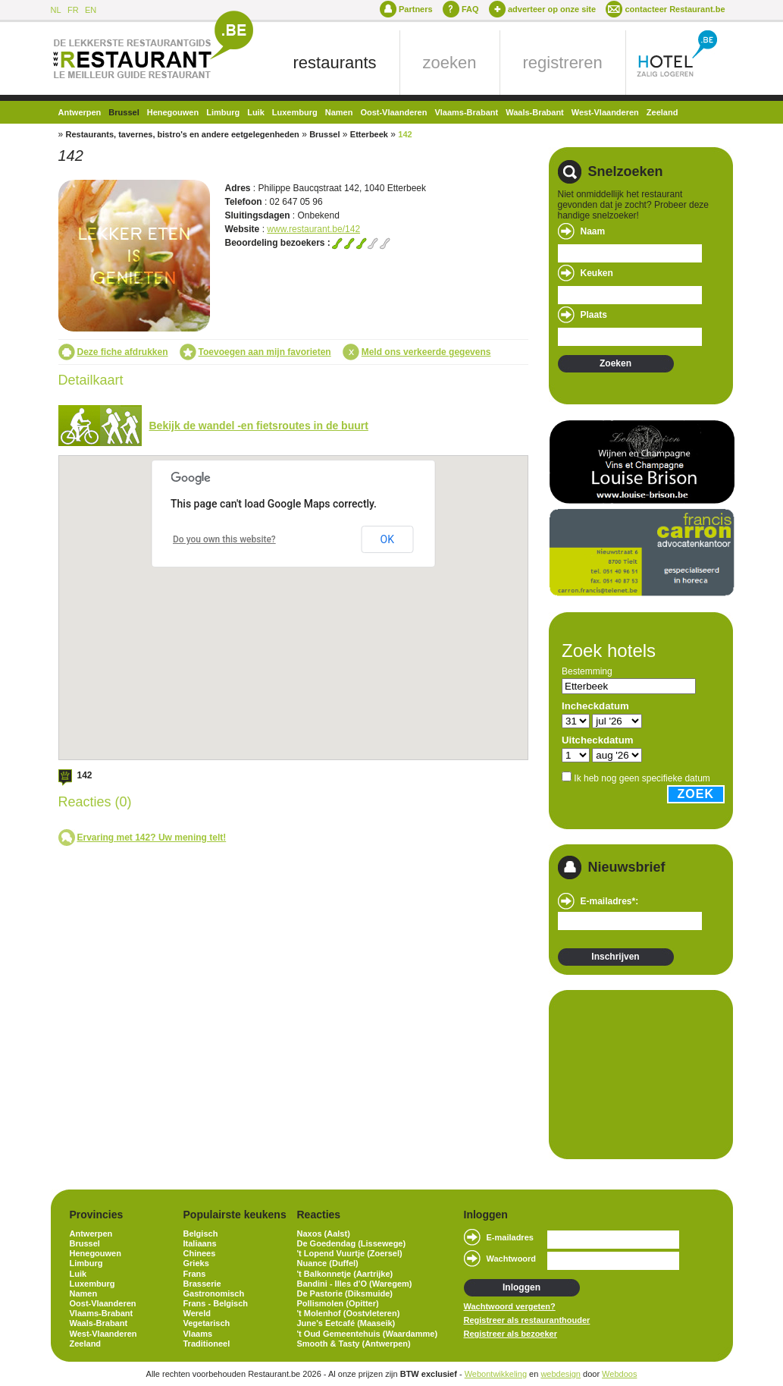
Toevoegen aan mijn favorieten (265, 352)
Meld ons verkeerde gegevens (426, 352)
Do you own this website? (224, 539)
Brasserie (202, 1283)
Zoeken (615, 363)
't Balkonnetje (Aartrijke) (345, 1273)
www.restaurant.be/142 (313, 229)
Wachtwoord (512, 1258)
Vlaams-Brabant (466, 112)
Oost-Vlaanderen (393, 112)
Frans (194, 1273)
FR (73, 9)
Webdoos (619, 1373)
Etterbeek (369, 134)
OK (387, 539)
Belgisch (200, 1233)
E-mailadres (510, 1237)
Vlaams (198, 1333)
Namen (339, 112)
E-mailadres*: (610, 901)
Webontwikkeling (496, 1373)
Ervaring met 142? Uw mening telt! (152, 837)
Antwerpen (80, 112)
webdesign (560, 1373)
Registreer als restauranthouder (527, 1320)
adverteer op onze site (552, 9)
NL (56, 9)
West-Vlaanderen (605, 112)
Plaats (594, 315)
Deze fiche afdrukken (122, 352)
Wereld (197, 1313)
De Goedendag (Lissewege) (351, 1243)
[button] (339, 592)
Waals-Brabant (535, 112)
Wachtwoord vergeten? (510, 1306)
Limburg (223, 112)
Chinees (199, 1253)
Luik (256, 112)
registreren (563, 62)
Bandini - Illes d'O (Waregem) (354, 1283)
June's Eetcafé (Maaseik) (346, 1323)
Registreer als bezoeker (511, 1333)
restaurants (335, 62)
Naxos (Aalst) (323, 1233)
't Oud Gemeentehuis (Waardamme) (367, 1333)
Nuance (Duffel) (328, 1263)
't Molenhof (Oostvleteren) (348, 1313)
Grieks (196, 1263)
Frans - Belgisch (216, 1303)
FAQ (470, 9)
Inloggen (521, 1287)
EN (90, 9)
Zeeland (662, 112)
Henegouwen (173, 112)
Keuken (597, 273)
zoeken (450, 62)
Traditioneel (206, 1343)
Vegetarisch (206, 1323)
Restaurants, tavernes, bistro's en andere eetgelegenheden (182, 134)
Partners (416, 9)
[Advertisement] (633, 1073)
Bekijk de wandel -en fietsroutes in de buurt (258, 426)
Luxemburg (295, 112)
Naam (593, 231)
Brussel (123, 112)
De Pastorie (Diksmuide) (345, 1293)
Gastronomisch (214, 1293)
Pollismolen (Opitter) (338, 1303)
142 (405, 134)
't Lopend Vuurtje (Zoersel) (349, 1253)
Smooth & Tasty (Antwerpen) (354, 1343)
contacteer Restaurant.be (675, 9)
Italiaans (200, 1243)
